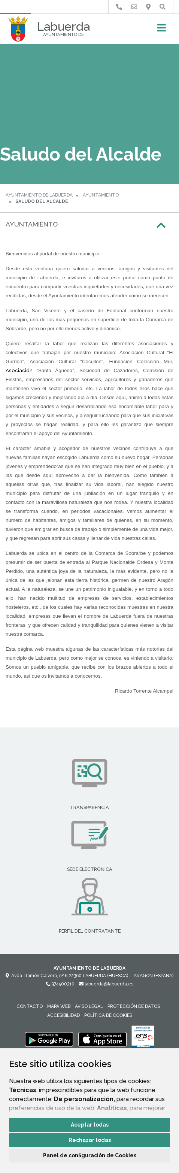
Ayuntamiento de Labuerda (39, 195)
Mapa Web (58, 1006)
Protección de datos (133, 1006)
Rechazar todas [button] (90, 1140)
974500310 (60, 984)
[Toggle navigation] (161, 30)
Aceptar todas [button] (90, 1125)
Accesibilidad (63, 1015)
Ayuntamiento (101, 195)
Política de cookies (108, 1015)
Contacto (29, 1006)
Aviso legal (89, 1006)
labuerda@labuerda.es (106, 984)
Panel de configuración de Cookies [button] (89, 1155)
